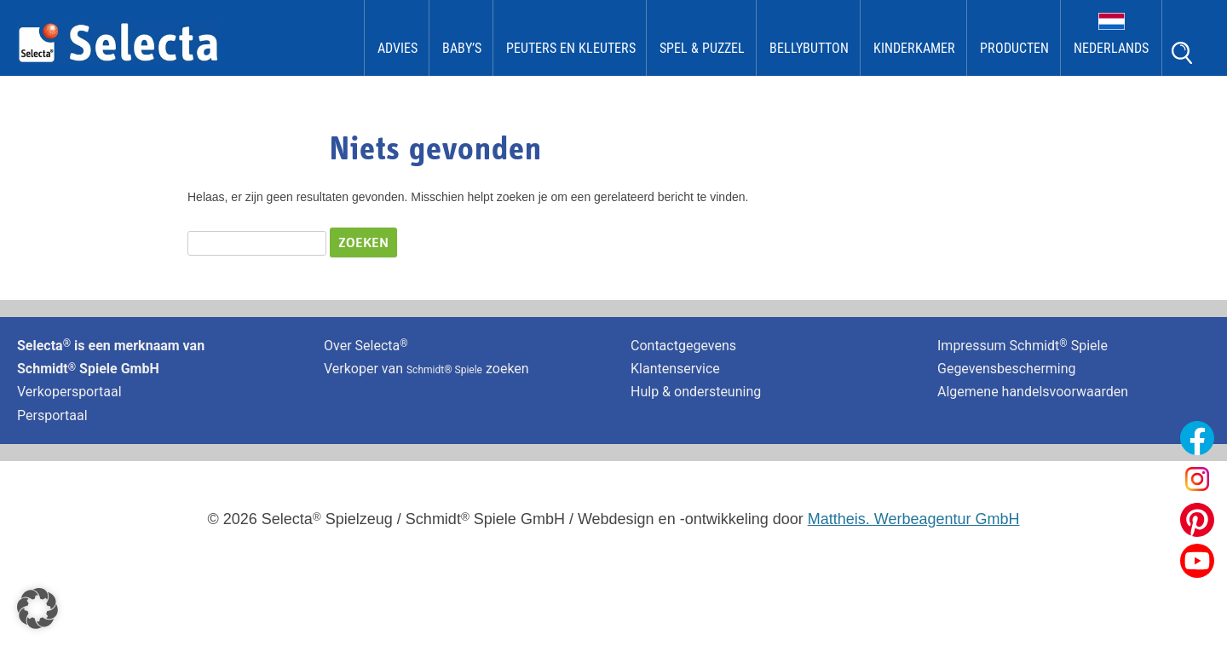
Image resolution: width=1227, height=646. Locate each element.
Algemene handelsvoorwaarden (1032, 392)
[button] (37, 608)
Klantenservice (675, 368)
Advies (397, 48)
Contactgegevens (683, 345)
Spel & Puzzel (702, 48)
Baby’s (461, 48)
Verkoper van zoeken (426, 368)
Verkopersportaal (69, 392)
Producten (1014, 48)
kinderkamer (914, 48)
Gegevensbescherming (1006, 368)
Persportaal (52, 415)
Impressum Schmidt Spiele (1024, 345)
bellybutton (809, 48)
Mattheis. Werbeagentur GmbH (914, 519)
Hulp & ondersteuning (696, 392)
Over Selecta (366, 345)
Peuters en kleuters (571, 48)
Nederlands (1111, 48)
